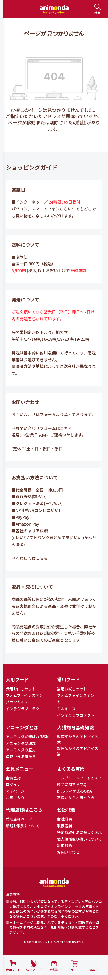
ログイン (13, 784)
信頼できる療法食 (21, 756)
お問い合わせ (68, 852)
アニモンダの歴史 (21, 749)
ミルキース (66, 708)
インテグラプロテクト (24, 708)
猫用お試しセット (72, 688)
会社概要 (64, 819)
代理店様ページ (19, 819)
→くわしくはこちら (30, 558)
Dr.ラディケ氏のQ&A (74, 791)
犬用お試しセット (21, 688)
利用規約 (64, 845)
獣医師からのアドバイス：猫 (79, 751)
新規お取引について (22, 825)
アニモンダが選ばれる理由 (28, 736)
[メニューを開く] (95, 967)
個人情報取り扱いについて (79, 839)
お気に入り (15, 797)
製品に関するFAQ (71, 784)
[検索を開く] (97, 9)
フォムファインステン (24, 695)
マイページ (15, 791)
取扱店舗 (64, 825)
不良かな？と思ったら (75, 797)
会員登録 (13, 778)
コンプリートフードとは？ (79, 778)
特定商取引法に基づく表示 (79, 832)
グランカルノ (17, 702)
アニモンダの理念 (21, 743)
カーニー (64, 702)
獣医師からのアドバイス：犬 (79, 739)
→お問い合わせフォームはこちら (42, 428)
